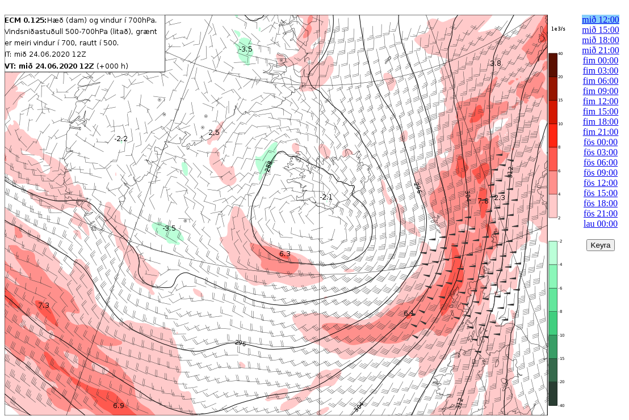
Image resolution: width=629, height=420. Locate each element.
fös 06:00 (601, 162)
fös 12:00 (601, 183)
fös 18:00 (601, 203)
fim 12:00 (601, 101)
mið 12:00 (600, 19)
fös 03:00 (601, 152)
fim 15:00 (601, 111)
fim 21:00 (601, 132)
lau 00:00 (601, 223)
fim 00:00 (601, 60)
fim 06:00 (601, 81)
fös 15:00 (601, 193)
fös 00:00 (601, 142)
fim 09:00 (601, 91)
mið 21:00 (600, 50)
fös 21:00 (601, 213)
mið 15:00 (600, 30)
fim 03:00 (601, 70)
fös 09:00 (601, 172)
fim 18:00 (601, 121)
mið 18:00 (600, 40)
